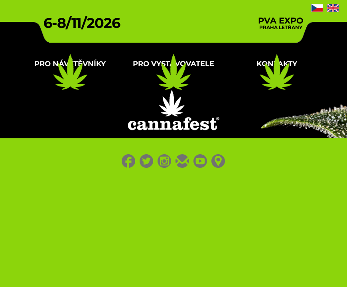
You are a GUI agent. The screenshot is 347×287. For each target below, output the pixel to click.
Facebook (114, 269)
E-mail (186, 269)
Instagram (162, 269)
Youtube (210, 269)
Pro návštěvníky (84, 103)
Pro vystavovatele (173, 109)
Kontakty (263, 103)
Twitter (138, 269)
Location (234, 269)
